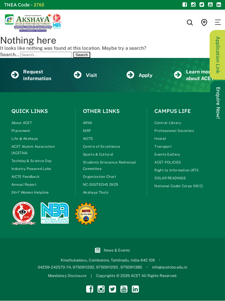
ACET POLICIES (167, 163)
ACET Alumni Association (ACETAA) (33, 150)
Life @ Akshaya (24, 139)
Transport (163, 147)
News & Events (112, 250)
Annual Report (24, 185)
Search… (9, 54)
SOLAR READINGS (170, 178)
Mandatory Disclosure (67, 276)
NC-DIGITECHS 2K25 (100, 185)
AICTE (88, 139)
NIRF (87, 131)
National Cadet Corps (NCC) (178, 186)
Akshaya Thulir (96, 193)
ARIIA (87, 123)
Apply (139, 75)
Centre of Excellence (101, 147)
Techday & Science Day (31, 161)
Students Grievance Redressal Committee (109, 166)
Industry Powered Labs (31, 169)
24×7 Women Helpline (30, 193)
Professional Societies (174, 131)
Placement (20, 131)
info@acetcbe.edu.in (169, 267)
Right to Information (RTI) (176, 170)
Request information (31, 75)
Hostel (160, 139)
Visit (85, 75)
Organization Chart (99, 177)
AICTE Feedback (25, 177)
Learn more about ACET (194, 75)
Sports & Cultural (98, 155)
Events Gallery (167, 155)
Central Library (167, 123)
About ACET (21, 123)
